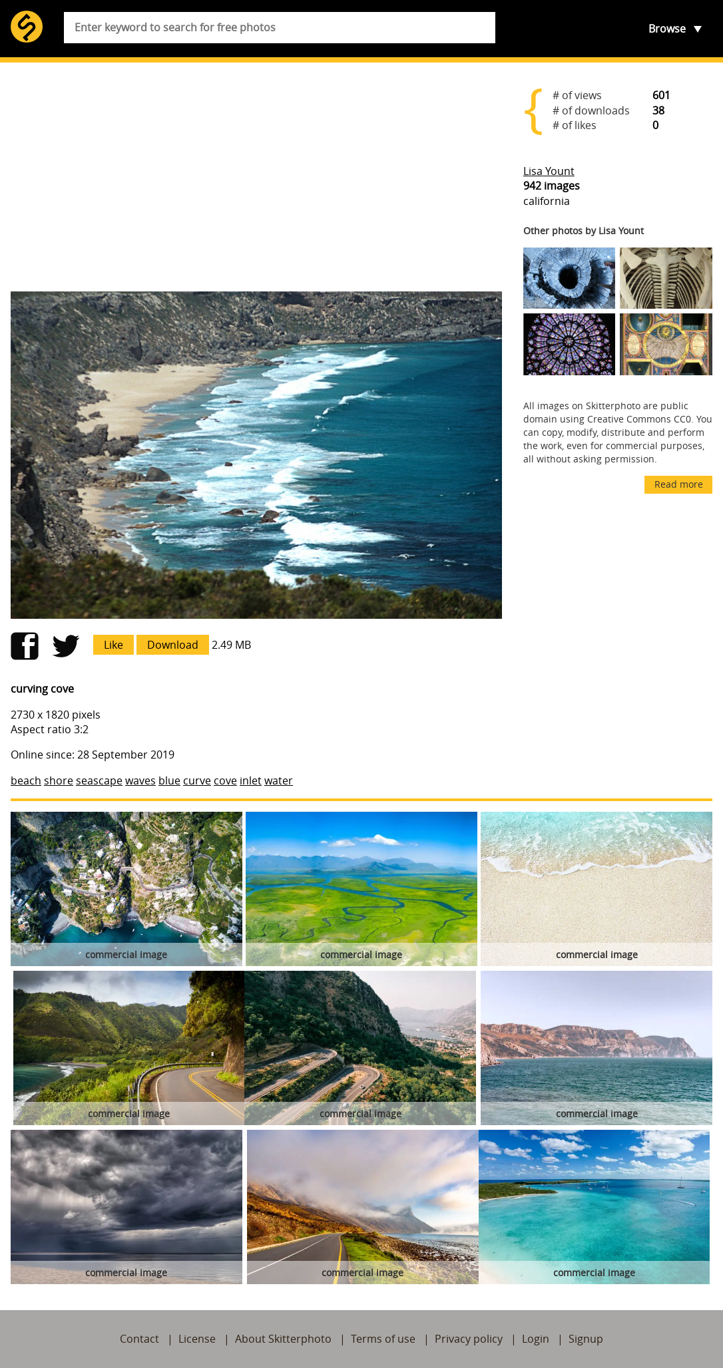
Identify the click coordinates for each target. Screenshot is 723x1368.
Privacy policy (469, 1338)
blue (169, 780)
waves (140, 780)
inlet (251, 780)
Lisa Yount (549, 171)
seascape (99, 780)
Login (535, 1338)
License (197, 1338)
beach (26, 780)
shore (58, 780)
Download (172, 644)
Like (113, 644)
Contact (139, 1338)
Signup (586, 1338)
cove (225, 780)
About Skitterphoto (283, 1338)
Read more (678, 484)
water (278, 780)
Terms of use (383, 1338)
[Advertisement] (256, 177)
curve (197, 780)
